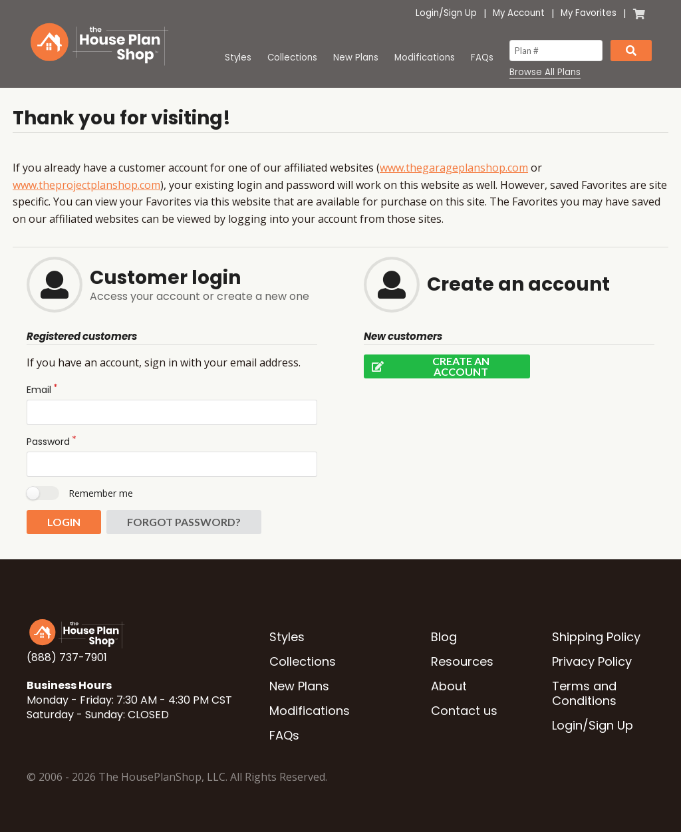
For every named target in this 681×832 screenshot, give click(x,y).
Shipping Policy (596, 636)
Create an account (426, 366)
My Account (519, 13)
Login (427, 13)
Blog (444, 636)
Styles (238, 57)
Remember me (100, 493)
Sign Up (460, 13)
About (449, 686)
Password (48, 441)
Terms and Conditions (584, 693)
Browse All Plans (545, 72)
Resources (462, 661)
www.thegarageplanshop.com (454, 167)
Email (39, 389)
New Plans (355, 57)
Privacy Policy (592, 661)
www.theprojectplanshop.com (86, 185)
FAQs (482, 57)
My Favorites (588, 13)
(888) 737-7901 (67, 657)
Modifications (424, 57)
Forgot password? (184, 521)
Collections (292, 57)
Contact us (464, 710)
